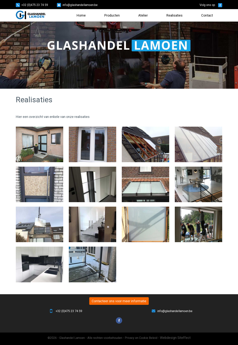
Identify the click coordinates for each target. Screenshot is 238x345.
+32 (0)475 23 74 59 (34, 5)
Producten (112, 15)
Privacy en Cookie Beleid (141, 338)
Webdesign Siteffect (175, 338)
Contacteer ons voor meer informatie (119, 301)
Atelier (143, 15)
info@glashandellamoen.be (80, 5)
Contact (207, 15)
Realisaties (174, 15)
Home (81, 15)
